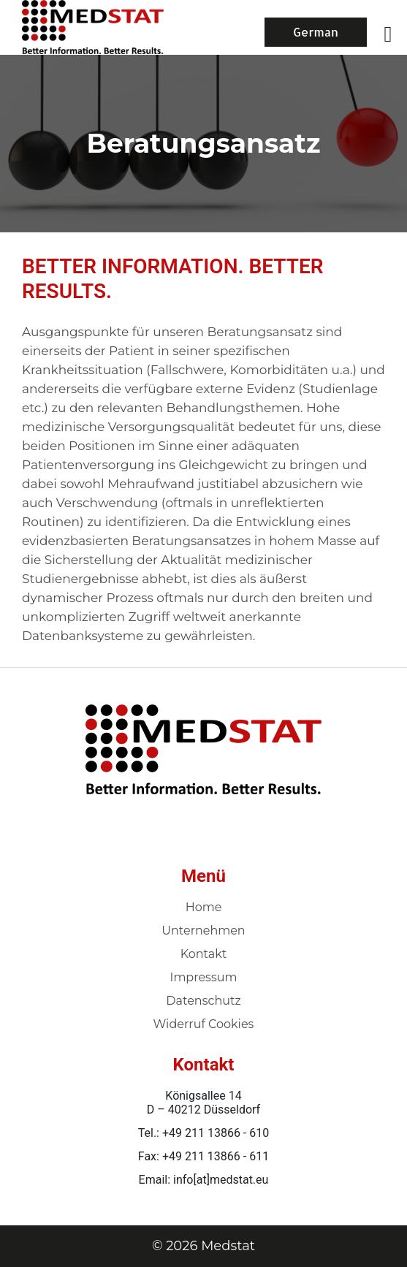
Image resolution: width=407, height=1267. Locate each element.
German (315, 31)
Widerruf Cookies (203, 1024)
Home (204, 907)
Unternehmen (203, 930)
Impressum (203, 977)
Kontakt (203, 954)
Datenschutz (203, 1001)
